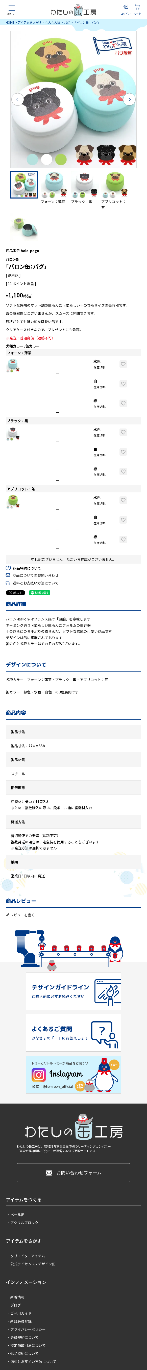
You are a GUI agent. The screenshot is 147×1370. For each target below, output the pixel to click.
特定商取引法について (28, 1345)
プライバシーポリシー (28, 1329)
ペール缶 (17, 1214)
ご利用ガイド (21, 1313)
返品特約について (27, 568)
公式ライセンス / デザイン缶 (33, 1263)
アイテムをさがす (30, 22)
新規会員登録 (21, 1321)
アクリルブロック (24, 1222)
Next (129, 99)
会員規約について (24, 1337)
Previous (18, 99)
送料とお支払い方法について (36, 582)
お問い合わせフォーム (74, 1173)
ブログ (15, 1305)
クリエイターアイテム (27, 1255)
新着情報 (17, 1297)
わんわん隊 (52, 22)
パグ (67, 22)
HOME (10, 22)
